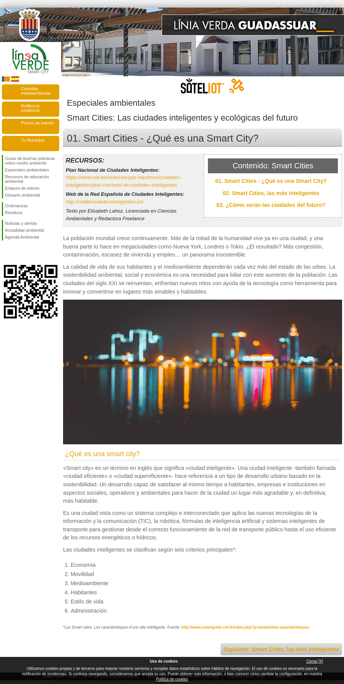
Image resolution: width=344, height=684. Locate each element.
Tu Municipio (33, 140)
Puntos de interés (37, 123)
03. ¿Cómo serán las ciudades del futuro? (270, 205)
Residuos (14, 212)
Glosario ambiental (22, 195)
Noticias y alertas (21, 223)
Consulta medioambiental (36, 90)
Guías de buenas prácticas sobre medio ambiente (30, 160)
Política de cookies (172, 679)
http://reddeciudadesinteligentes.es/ (105, 202)
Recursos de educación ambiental (27, 179)
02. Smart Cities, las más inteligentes (271, 193)
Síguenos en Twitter (19, 252)
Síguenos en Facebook (6, 252)
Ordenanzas (16, 205)
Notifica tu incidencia (30, 108)
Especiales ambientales (27, 170)
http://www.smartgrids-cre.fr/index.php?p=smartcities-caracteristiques (245, 627)
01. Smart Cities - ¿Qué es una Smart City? (271, 181)
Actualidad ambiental (24, 230)
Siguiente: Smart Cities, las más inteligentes (281, 649)
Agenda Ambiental (22, 237)
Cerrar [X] (315, 661)
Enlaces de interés (22, 188)
